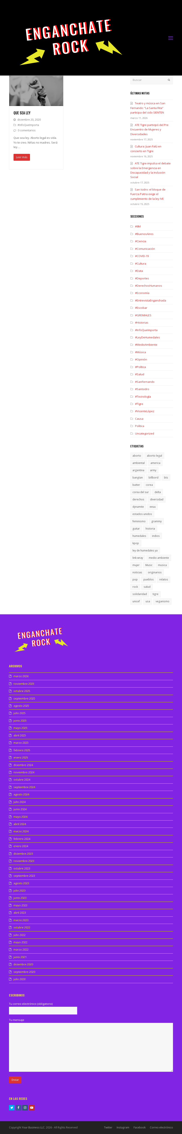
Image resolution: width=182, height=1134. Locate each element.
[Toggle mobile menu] (170, 38)
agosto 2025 (21, 706)
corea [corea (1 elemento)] (149, 485)
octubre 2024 (22, 779)
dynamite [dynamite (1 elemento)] (138, 507)
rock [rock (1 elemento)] (135, 587)
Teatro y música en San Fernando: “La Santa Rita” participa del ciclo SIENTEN (147, 107)
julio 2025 (20, 713)
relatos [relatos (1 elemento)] (163, 579)
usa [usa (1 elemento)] (148, 601)
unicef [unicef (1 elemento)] (136, 601)
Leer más (21, 157)
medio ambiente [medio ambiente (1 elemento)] (159, 558)
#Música (140, 352)
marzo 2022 (21, 949)
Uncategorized (144, 433)
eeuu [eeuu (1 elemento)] (153, 507)
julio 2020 (20, 979)
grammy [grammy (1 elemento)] (156, 521)
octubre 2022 (22, 927)
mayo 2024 (20, 817)
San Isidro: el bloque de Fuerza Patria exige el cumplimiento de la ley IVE (147, 194)
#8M (138, 226)
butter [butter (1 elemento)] (136, 485)
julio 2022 (20, 935)
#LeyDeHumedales (147, 337)
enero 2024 (21, 846)
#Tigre (139, 404)
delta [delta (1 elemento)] (158, 492)
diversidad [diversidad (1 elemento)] (156, 499)
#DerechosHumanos (148, 286)
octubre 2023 (22, 868)
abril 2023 (20, 912)
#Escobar (141, 308)
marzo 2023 (21, 920)
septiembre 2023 (24, 876)
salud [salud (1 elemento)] (147, 587)
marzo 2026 (21, 676)
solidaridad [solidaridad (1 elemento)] (139, 594)
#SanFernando (145, 382)
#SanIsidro (142, 389)
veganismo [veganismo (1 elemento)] (162, 601)
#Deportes (142, 278)
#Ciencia (140, 241)
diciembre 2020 (23, 964)
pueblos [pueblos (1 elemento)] (148, 579)
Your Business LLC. (33, 1127)
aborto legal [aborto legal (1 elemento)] (154, 455)
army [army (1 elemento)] (153, 470)
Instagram (123, 1127)
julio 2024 (20, 802)
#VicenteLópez (144, 411)
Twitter (108, 1127)
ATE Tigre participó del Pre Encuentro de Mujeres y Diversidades (149, 129)
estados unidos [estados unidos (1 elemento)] (142, 514)
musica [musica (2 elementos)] (162, 565)
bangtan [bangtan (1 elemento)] (137, 477)
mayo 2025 (20, 728)
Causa (139, 419)
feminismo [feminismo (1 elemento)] (139, 521)
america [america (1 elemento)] (155, 463)
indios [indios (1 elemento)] (156, 536)
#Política (140, 367)
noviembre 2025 (24, 684)
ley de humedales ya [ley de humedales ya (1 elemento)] (145, 550)
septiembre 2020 (24, 972)
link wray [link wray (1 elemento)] (137, 558)
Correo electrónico (161, 1127)
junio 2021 (20, 957)
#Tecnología (143, 396)
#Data (139, 271)
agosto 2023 (21, 883)
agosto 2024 (21, 794)
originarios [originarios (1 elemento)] (155, 572)
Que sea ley (22, 112)
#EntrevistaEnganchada (150, 300)
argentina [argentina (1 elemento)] (138, 470)
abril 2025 (20, 735)
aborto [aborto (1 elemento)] (136, 455)
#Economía (142, 293)
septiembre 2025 (24, 698)
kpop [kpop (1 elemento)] (135, 543)
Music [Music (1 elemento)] (148, 565)
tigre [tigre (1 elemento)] (155, 594)
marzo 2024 (21, 831)
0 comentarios (27, 130)
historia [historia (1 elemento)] (150, 528)
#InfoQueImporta (28, 125)
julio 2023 (20, 890)
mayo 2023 (20, 905)
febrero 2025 (22, 750)
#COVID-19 (142, 256)
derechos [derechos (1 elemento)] (138, 499)
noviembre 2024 (24, 772)
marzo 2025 (21, 743)
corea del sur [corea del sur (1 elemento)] (140, 492)
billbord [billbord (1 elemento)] (153, 477)
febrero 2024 (22, 839)
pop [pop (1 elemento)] (135, 579)
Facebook (140, 1127)
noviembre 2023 (24, 861)
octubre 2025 (22, 691)
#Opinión (141, 359)
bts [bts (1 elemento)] (166, 477)
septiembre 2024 (24, 787)
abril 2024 (20, 824)
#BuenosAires (144, 234)
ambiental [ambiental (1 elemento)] (138, 463)
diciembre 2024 (23, 765)
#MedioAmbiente (146, 345)
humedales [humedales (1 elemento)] (139, 536)
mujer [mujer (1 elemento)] (136, 565)
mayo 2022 (20, 942)
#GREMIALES (143, 315)
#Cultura (140, 263)
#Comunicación (145, 249)
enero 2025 (21, 757)
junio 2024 (20, 809)
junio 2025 (20, 720)
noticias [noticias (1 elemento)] (137, 572)
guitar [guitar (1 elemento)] (136, 528)
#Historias (141, 322)
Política (139, 426)
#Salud (139, 374)
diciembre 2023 (23, 853)
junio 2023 (20, 898)
